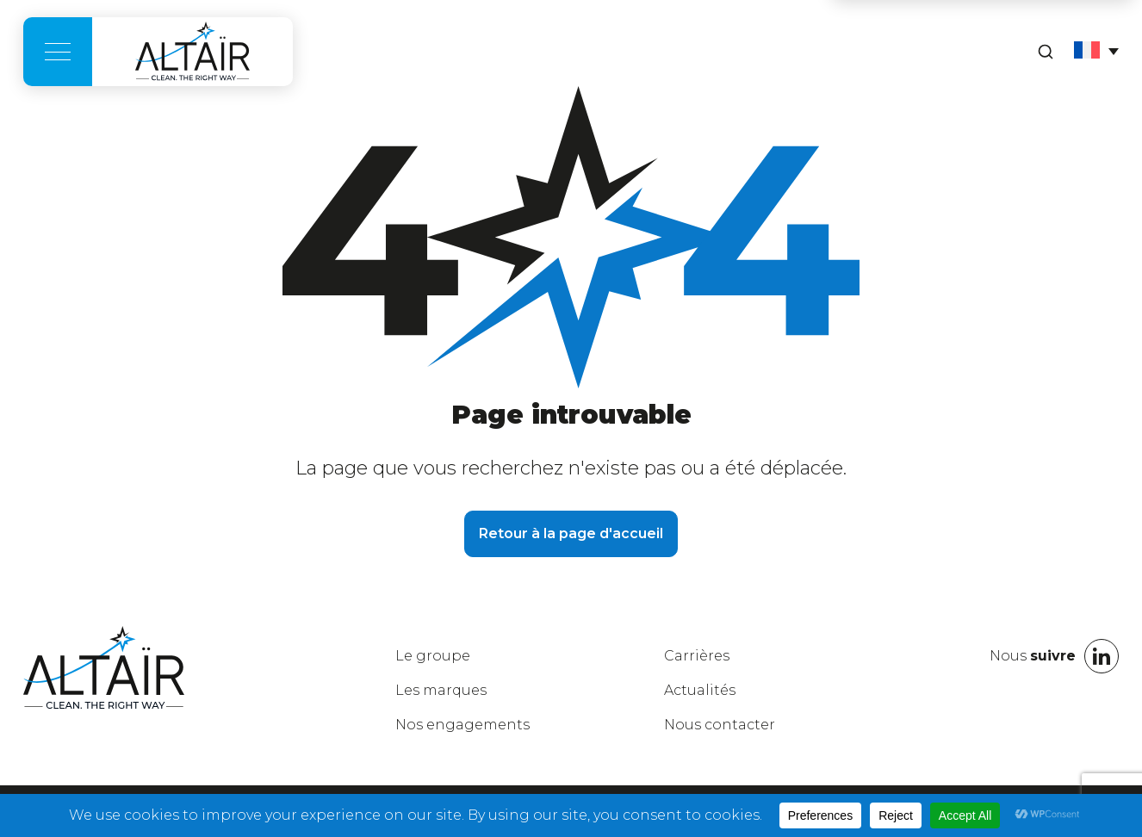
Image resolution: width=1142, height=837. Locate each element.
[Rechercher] (1045, 51)
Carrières (696, 656)
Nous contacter (719, 724)
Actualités (699, 690)
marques (441, 690)
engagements (462, 724)
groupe (432, 656)
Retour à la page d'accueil (571, 533)
